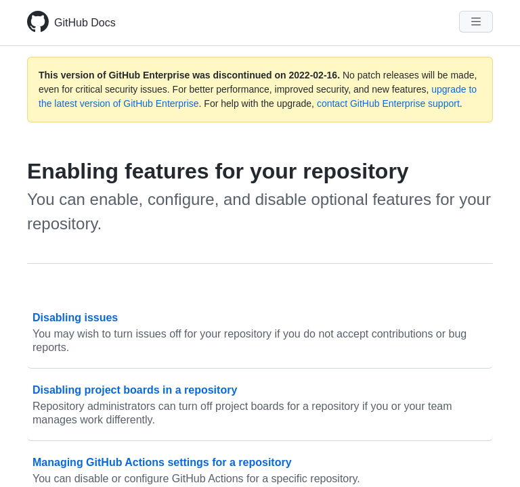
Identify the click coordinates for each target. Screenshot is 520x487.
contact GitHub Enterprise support (388, 103)
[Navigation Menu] (476, 21)
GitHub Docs (85, 22)
